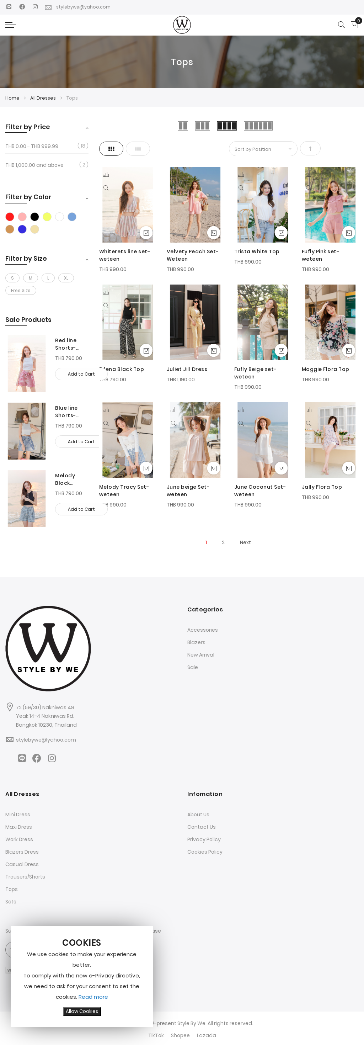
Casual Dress (22, 864)
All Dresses (43, 98)
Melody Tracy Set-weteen (124, 490)
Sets (10, 901)
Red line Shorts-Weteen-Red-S (67, 344)
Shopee (180, 1035)
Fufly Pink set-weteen (320, 255)
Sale (192, 667)
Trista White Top (257, 251)
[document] (81, 977)
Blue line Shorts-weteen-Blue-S (67, 411)
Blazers (196, 642)
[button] (106, 175)
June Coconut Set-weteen (260, 490)
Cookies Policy (205, 851)
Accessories (202, 629)
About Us (198, 814)
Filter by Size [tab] (26, 258)
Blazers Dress (22, 851)
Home (13, 98)
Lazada (206, 1035)
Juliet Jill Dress (187, 369)
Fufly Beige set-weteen (255, 373)
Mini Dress (17, 814)
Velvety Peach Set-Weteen (193, 255)
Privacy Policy (204, 839)
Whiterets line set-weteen (124, 255)
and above (34, 165)
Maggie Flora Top (325, 369)
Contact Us (201, 827)
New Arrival (200, 654)
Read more (93, 997)
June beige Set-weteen (188, 490)
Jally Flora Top (322, 486)
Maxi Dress (18, 827)
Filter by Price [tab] (27, 126)
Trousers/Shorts (25, 876)
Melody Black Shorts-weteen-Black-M (67, 479)
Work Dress (19, 839)
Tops (11, 889)
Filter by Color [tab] (28, 196)
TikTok (156, 1035)
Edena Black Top (121, 369)
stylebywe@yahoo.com (79, 7)
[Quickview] (107, 187)
